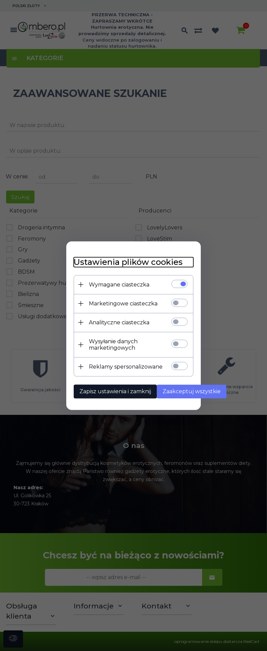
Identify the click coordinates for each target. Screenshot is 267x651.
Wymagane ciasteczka (101, 285)
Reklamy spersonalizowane (108, 361)
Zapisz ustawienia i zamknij (97, 386)
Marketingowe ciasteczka (105, 304)
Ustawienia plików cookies (110, 263)
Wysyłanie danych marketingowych (119, 342)
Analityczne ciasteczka (101, 323)
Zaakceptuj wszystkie (176, 386)
